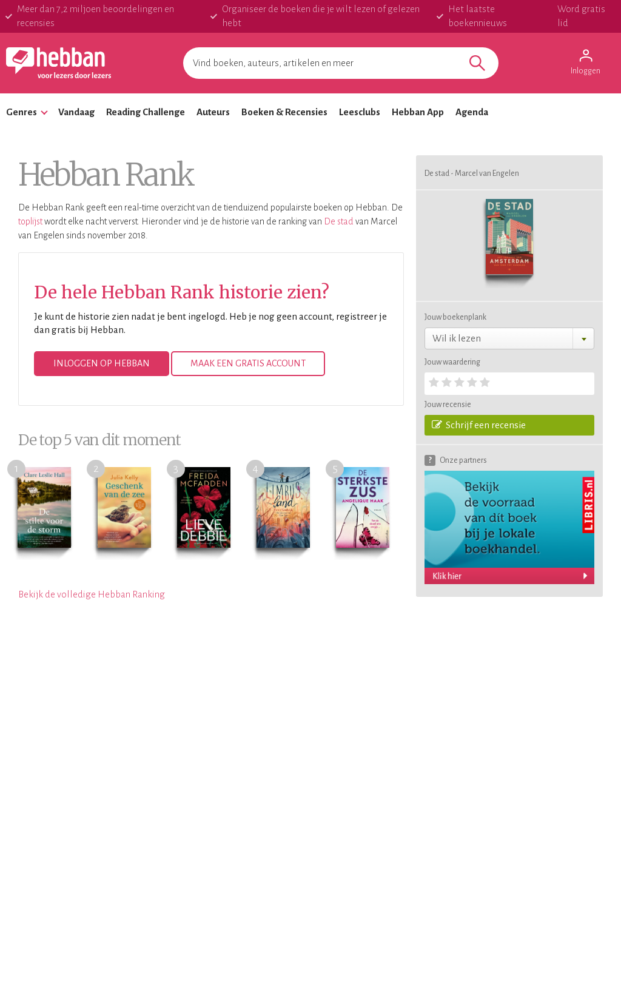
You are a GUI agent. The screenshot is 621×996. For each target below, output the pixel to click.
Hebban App (418, 112)
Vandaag (76, 112)
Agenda (471, 112)
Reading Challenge (145, 112)
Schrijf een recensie (479, 424)
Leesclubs (359, 112)
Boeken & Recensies (284, 112)
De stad (339, 221)
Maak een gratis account (248, 363)
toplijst (30, 221)
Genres (21, 112)
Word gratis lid (581, 16)
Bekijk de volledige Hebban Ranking (91, 594)
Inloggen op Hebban (101, 363)
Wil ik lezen (456, 338)
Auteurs (213, 112)
